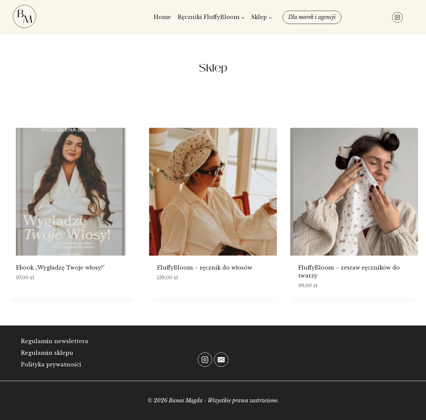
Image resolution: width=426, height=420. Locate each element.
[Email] (221, 359)
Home (162, 17)
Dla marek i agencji (312, 17)
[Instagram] (397, 17)
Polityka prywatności (51, 364)
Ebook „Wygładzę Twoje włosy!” (60, 267)
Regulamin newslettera (54, 341)
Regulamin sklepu (47, 352)
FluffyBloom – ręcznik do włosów (204, 267)
